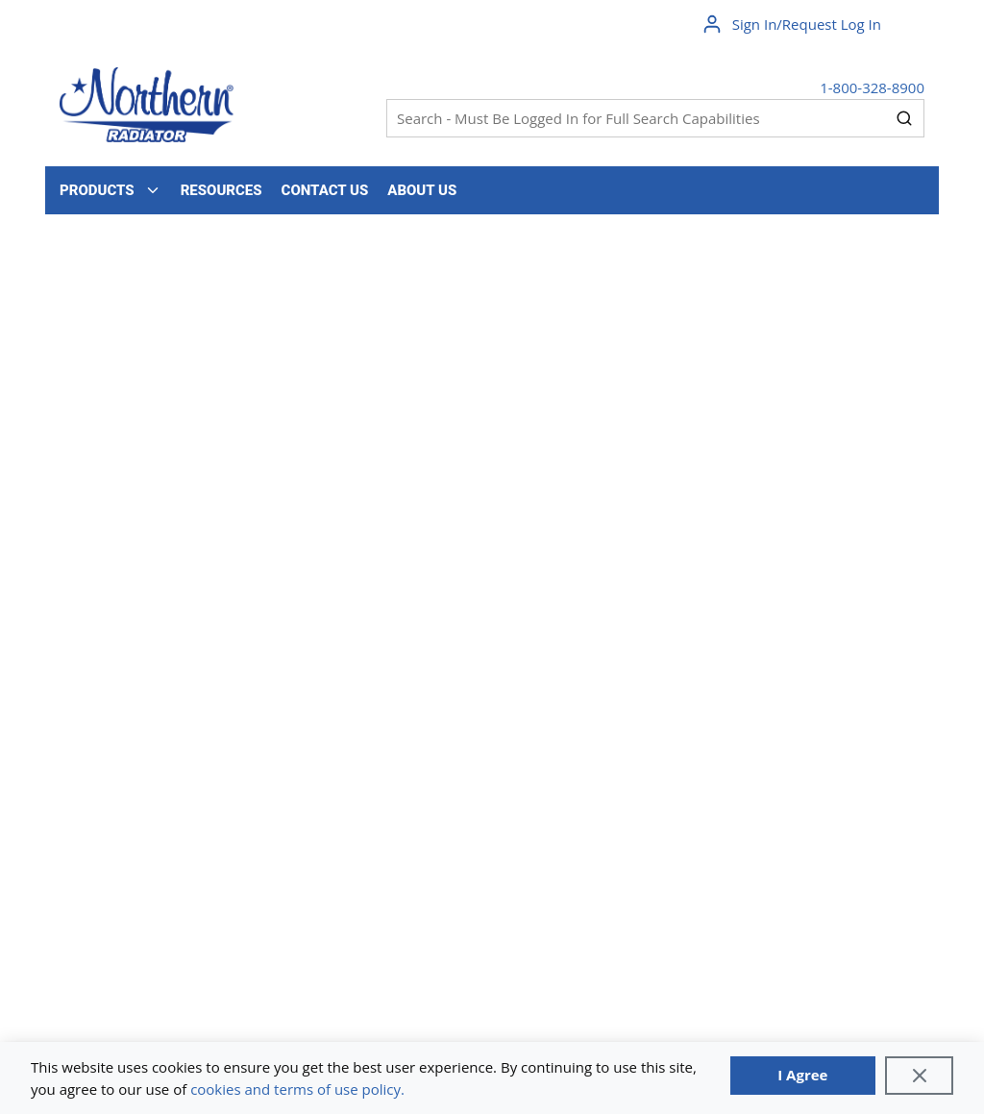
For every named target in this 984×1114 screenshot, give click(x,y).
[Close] (919, 1075)
